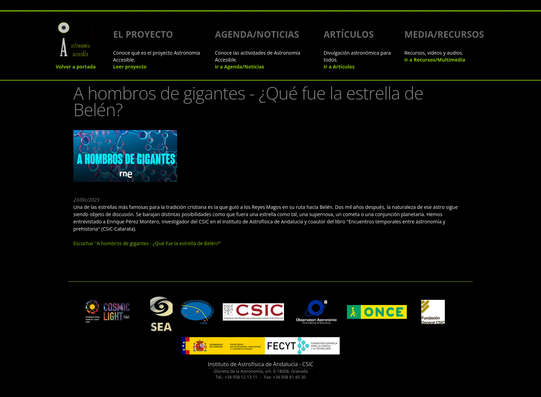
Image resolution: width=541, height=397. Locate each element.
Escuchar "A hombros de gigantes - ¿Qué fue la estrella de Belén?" (147, 243)
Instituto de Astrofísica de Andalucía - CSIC (261, 364)
